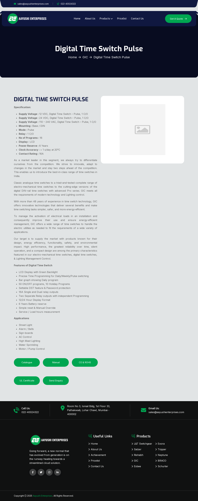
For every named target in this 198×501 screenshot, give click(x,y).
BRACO (162, 460)
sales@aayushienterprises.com (33, 3)
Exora (161, 443)
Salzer (137, 449)
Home (77, 18)
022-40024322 (68, 3)
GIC (85, 57)
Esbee (137, 466)
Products (105, 18)
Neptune (163, 454)
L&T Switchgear (143, 443)
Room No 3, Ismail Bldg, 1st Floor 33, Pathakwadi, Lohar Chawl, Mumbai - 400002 (88, 410)
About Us (90, 18)
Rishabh (138, 454)
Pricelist (122, 18)
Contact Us (137, 18)
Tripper (162, 449)
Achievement (98, 454)
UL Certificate (27, 380)
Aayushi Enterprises (42, 495)
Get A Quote (178, 18)
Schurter (163, 466)
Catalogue (27, 362)
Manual (56, 362)
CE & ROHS (85, 362)
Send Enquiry (56, 380)
